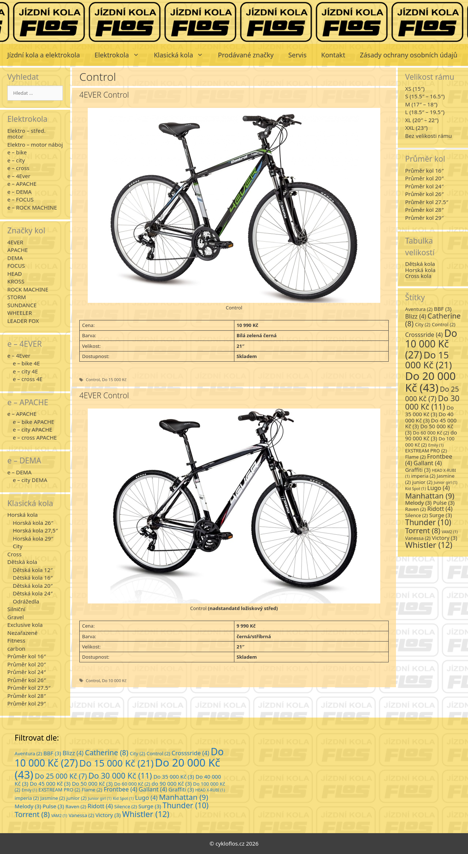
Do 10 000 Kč (114, 680)
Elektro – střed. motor (26, 133)
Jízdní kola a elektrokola (43, 54)
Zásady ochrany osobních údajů (408, 54)
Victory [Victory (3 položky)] (444, 537)
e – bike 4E (26, 363)
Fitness (16, 640)
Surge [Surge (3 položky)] (440, 515)
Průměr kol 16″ (26, 656)
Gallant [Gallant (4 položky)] (428, 463)
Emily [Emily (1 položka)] (436, 445)
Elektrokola (121, 55)
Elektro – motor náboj (35, 144)
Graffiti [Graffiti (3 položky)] (417, 469)
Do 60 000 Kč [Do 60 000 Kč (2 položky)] (431, 432)
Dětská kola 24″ (33, 593)
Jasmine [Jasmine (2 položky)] (52, 798)
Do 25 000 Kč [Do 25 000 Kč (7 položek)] (432, 393)
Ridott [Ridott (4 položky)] (440, 509)
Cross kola (418, 275)
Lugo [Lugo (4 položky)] (438, 488)
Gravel (15, 617)
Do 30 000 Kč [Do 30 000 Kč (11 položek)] (432, 402)
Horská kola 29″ (33, 538)
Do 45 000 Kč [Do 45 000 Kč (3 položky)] (50, 783)
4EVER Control (104, 95)
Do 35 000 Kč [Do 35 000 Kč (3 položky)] (429, 411)
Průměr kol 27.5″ (28, 687)
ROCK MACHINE (27, 289)
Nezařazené (22, 632)
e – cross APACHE (35, 437)
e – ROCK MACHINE (32, 207)
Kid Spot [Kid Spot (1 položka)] (415, 488)
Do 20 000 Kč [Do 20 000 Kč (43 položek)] (430, 382)
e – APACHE (22, 183)
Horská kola (22, 514)
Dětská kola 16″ (33, 577)
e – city (16, 160)
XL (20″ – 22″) (421, 120)
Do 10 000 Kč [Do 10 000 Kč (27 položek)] (431, 343)
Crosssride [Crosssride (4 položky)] (424, 335)
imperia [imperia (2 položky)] (423, 476)
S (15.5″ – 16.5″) (425, 96)
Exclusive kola (25, 624)
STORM (16, 297)
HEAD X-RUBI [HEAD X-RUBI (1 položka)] (210, 790)
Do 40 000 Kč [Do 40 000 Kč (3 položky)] (429, 417)
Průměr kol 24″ (26, 672)
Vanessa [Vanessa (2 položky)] (417, 538)
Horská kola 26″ (33, 522)
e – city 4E (25, 371)
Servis (297, 54)
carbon (16, 648)
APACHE (17, 249)
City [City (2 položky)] (422, 324)
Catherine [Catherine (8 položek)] (433, 320)
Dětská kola (22, 561)
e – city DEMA (30, 480)
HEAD (14, 273)
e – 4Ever (18, 176)
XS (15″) (414, 88)
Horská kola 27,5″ (35, 530)
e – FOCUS (20, 199)
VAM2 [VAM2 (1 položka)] (450, 531)
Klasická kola (182, 55)
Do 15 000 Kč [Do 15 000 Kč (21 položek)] (428, 360)
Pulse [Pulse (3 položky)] (443, 502)
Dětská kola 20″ (33, 585)
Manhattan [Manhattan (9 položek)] (429, 495)
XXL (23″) (416, 127)
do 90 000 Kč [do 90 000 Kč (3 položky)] (431, 435)
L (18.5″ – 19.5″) (425, 112)
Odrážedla (26, 601)
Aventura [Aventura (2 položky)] (419, 309)
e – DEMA (19, 191)
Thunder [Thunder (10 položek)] (428, 522)
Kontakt (333, 54)
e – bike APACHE (33, 421)
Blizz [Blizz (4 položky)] (415, 316)
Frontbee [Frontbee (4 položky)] (120, 789)
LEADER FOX (23, 320)
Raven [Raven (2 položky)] (415, 509)
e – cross (18, 168)
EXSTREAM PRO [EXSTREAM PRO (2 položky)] (426, 450)
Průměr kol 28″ (26, 695)
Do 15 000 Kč (114, 379)
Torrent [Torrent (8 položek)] (422, 530)
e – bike (17, 152)
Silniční (16, 609)
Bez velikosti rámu (428, 135)
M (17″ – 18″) (421, 104)
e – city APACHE (32, 429)
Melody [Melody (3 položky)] (418, 502)
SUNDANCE (22, 305)
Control (93, 379)
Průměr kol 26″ (26, 680)
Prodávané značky (245, 54)
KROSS (15, 281)
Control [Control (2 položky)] (444, 324)
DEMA (15, 258)
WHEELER (19, 312)
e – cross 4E (27, 379)
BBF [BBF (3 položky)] (443, 308)
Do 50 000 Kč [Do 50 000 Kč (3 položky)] (92, 783)
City (17, 546)
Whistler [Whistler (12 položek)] (428, 544)
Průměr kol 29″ (26, 703)
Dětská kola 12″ (33, 569)
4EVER (15, 242)
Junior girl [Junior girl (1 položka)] (445, 482)
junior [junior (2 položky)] (422, 482)
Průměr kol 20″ (26, 664)
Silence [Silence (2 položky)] (416, 515)
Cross (14, 554)
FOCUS (16, 265)
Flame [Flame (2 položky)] (415, 457)
